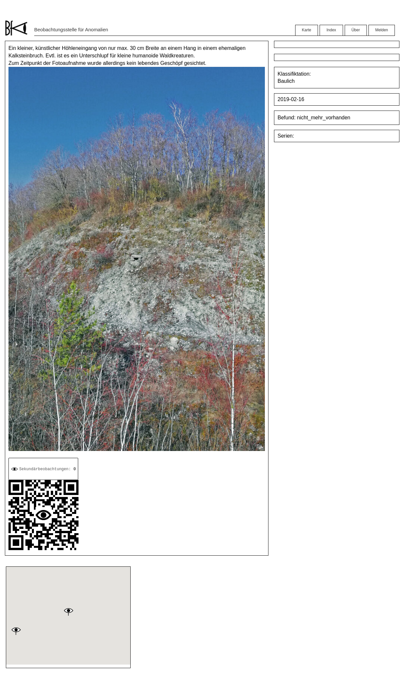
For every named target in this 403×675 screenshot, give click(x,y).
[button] (68, 612)
